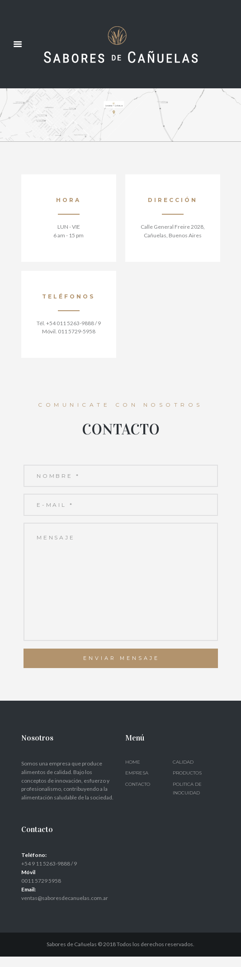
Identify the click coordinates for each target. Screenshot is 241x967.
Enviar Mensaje (121, 668)
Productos (187, 783)
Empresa (136, 783)
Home (132, 772)
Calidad (183, 772)
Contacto (137, 794)
